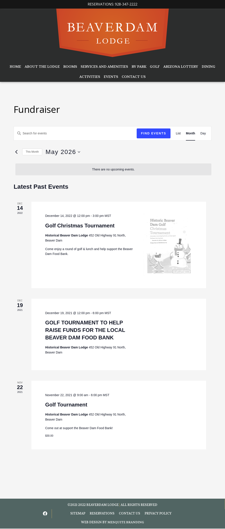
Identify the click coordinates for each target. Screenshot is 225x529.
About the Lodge (42, 66)
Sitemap (77, 514)
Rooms (70, 66)
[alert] (113, 169)
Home (15, 66)
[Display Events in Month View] (190, 133)
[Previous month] (16, 152)
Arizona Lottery (180, 66)
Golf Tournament (66, 405)
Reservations (102, 514)
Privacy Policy (158, 514)
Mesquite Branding (125, 523)
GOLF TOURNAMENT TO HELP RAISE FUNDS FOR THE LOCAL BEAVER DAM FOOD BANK (85, 330)
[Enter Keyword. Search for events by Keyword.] (75, 133)
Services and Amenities (104, 66)
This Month (32, 151)
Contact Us (134, 76)
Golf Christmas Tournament (80, 226)
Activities (89, 76)
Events (111, 76)
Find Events (153, 133)
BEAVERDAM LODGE (102, 505)
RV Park (139, 66)
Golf (155, 66)
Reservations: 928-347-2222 (112, 4)
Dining (208, 66)
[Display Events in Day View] (203, 133)
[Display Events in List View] (178, 133)
